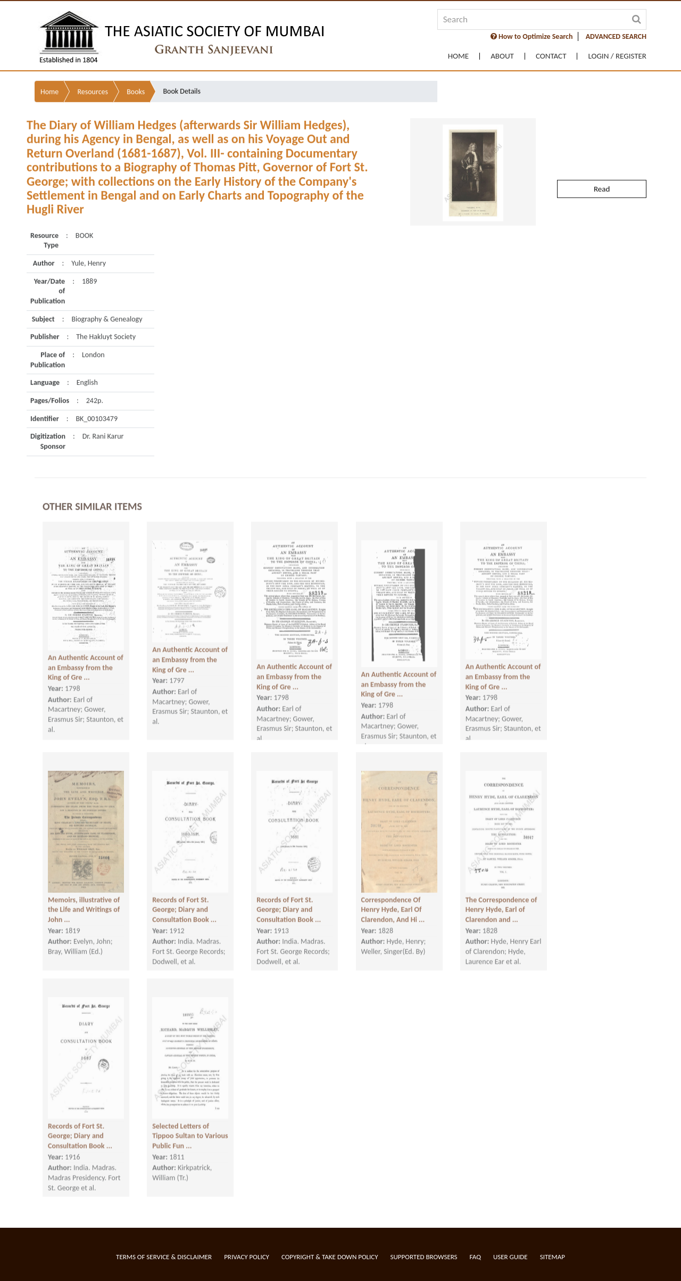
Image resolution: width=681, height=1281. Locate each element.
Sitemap (552, 1257)
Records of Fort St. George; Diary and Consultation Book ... (184, 891)
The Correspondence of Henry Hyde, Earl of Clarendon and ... (501, 891)
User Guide (510, 1257)
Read (602, 151)
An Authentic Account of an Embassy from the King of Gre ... (85, 649)
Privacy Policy (246, 1257)
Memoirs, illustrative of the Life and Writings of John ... (84, 891)
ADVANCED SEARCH (616, 36)
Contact (551, 56)
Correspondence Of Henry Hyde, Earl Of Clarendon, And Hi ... (393, 891)
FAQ (475, 1257)
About (502, 56)
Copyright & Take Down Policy (329, 1257)
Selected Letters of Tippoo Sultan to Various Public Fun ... (190, 1117)
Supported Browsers (424, 1257)
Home (458, 56)
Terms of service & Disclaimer (164, 1257)
